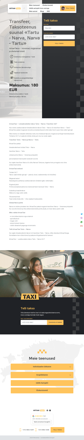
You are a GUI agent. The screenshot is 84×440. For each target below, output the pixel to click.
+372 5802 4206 (42, 430)
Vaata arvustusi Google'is (42, 422)
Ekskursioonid (48, 5)
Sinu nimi (46, 24)
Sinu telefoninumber (26, 318)
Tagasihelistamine (55, 322)
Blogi (42, 11)
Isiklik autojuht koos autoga (39, 8)
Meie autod (33, 11)
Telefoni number (48, 33)
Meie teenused (34, 5)
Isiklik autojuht (42, 383)
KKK (48, 11)
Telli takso (59, 43)
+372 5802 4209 (27, 430)
